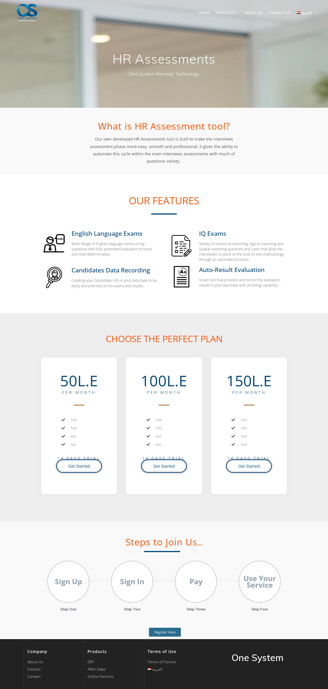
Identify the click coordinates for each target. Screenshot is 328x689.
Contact (34, 669)
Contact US (280, 12)
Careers (34, 676)
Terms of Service (162, 661)
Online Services (100, 676)
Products (225, 12)
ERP (90, 661)
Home (204, 12)
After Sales (96, 669)
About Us (253, 12)
